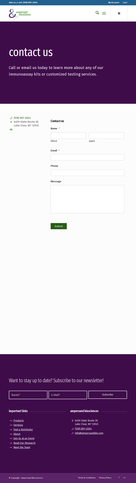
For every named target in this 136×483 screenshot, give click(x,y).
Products (18, 420)
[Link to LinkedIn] (124, 477)
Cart (125, 2)
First (54, 141)
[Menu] (104, 13)
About (16, 434)
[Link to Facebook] (119, 477)
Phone (54, 165)
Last (92, 141)
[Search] (95, 13)
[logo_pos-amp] (20, 13)
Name (55, 128)
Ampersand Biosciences (32, 478)
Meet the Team (21, 447)
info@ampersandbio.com (89, 433)
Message (56, 181)
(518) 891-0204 (22, 117)
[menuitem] (114, 3)
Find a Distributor (23, 429)
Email (55, 150)
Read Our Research (24, 443)
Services (18, 425)
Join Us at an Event (23, 438)
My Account (113, 2)
